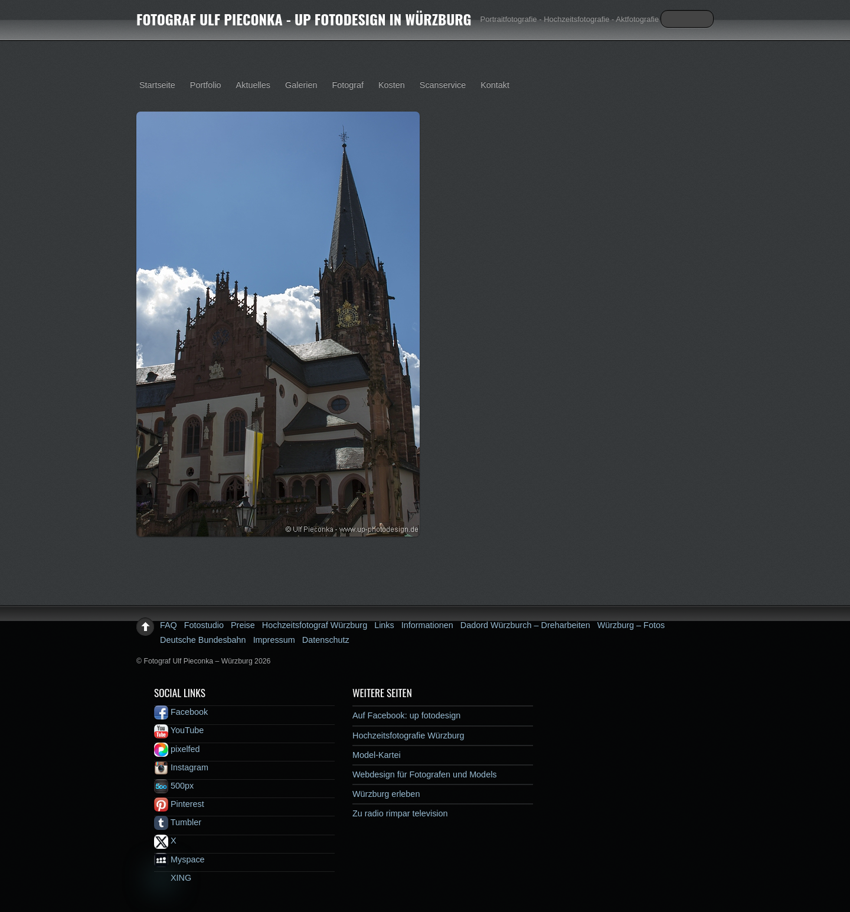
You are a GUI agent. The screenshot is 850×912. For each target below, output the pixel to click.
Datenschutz (325, 640)
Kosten (391, 85)
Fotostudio (204, 625)
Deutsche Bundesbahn (203, 640)
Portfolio (205, 85)
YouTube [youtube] (179, 730)
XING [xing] (172, 877)
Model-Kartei (376, 755)
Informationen (427, 625)
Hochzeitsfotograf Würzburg (314, 625)
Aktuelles (253, 85)
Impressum (274, 640)
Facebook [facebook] (181, 712)
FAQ (168, 625)
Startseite (157, 85)
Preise (243, 625)
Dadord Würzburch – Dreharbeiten (525, 625)
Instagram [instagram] (181, 767)
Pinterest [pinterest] (179, 804)
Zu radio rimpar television (400, 813)
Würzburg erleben (386, 794)
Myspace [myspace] (179, 859)
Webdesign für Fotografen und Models (424, 774)
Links (384, 625)
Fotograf (348, 85)
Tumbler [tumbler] (177, 822)
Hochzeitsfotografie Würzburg (408, 735)
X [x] (165, 840)
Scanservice (443, 85)
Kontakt (494, 85)
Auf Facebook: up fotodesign (406, 715)
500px (174, 785)
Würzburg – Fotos (631, 625)
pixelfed (177, 749)
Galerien (301, 85)
